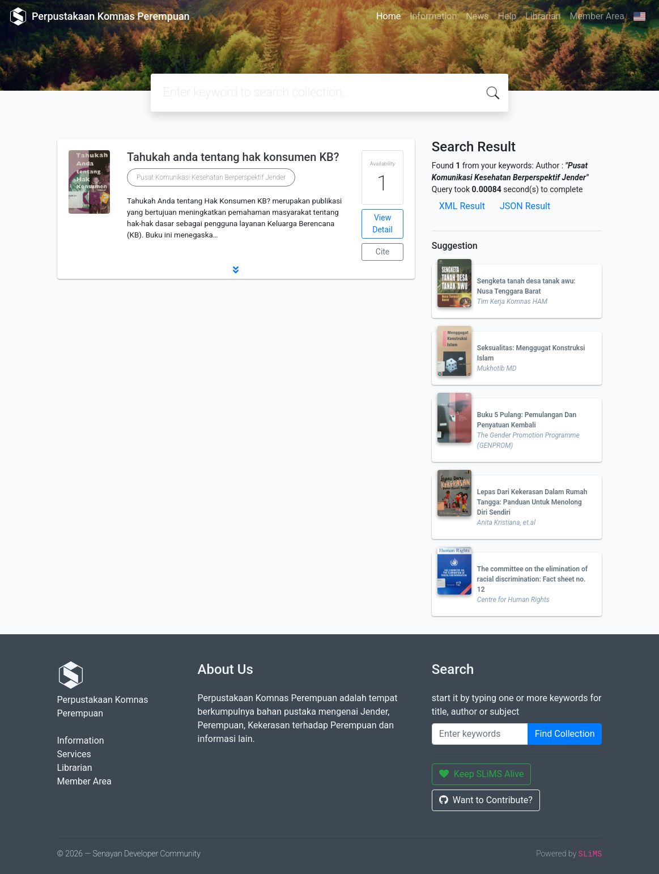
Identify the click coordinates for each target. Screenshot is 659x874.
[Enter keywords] (480, 734)
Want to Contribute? (486, 800)
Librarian (542, 16)
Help (507, 16)
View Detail (382, 223)
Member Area (596, 16)
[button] (236, 270)
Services (74, 754)
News (477, 16)
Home (388, 16)
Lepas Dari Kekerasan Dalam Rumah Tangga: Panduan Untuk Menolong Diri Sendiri (532, 502)
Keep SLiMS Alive (481, 774)
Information (433, 16)
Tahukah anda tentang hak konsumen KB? (233, 157)
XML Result (462, 206)
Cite (383, 251)
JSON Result (525, 206)
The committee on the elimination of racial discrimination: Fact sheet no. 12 (532, 579)
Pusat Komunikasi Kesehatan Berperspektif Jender (211, 177)
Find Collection (565, 733)
